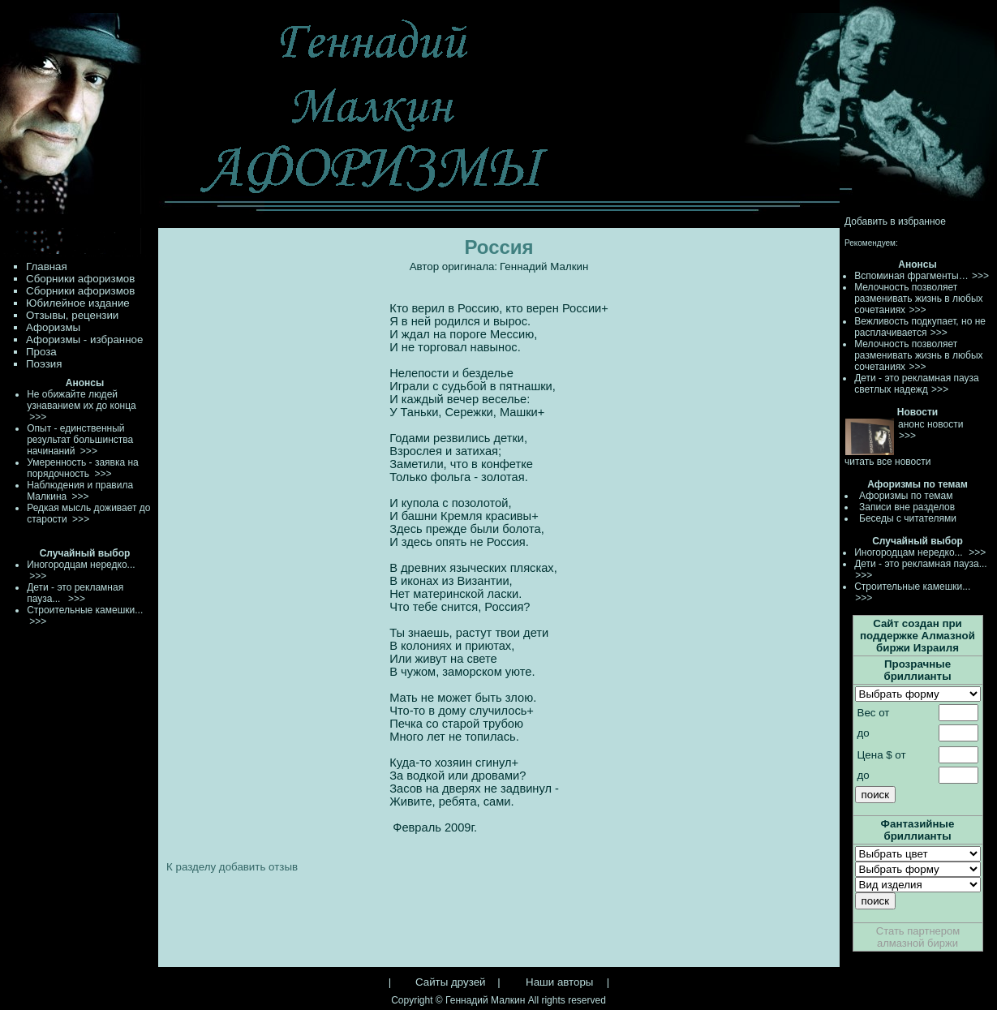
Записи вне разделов (907, 507)
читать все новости (887, 461)
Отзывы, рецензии (72, 315)
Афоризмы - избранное (84, 339)
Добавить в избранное (895, 221)
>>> (980, 276)
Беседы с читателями (907, 518)
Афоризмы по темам (906, 495)
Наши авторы (559, 982)
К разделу (191, 867)
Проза (41, 352)
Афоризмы (53, 327)
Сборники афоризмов (80, 279)
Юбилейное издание (78, 303)
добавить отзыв (258, 867)
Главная (46, 266)
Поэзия (44, 364)
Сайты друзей (450, 982)
